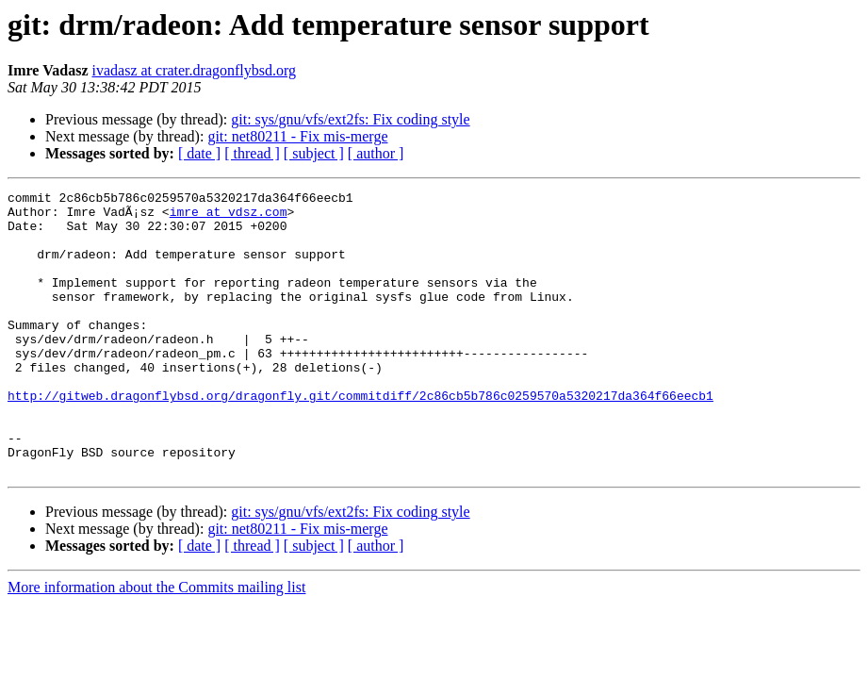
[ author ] (376, 153)
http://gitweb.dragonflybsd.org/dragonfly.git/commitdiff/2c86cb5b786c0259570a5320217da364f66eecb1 (360, 437)
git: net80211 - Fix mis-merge (297, 136)
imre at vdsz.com (228, 216)
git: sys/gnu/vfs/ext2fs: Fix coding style (350, 119)
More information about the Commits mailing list (156, 644)
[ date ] (199, 153)
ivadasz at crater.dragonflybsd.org (194, 70)
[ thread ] (252, 153)
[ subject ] (314, 153)
